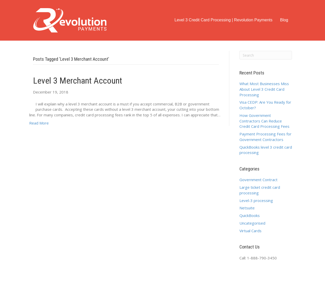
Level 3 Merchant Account (77, 80)
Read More (39, 123)
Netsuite (247, 207)
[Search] (265, 55)
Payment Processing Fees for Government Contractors (265, 136)
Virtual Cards (250, 230)
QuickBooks (249, 215)
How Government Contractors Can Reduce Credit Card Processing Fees (264, 121)
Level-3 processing (256, 200)
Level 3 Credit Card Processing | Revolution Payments (223, 20)
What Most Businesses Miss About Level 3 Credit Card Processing (264, 89)
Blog (284, 20)
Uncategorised (252, 223)
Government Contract (258, 179)
